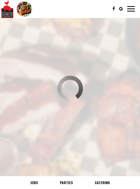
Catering (102, 182)
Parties (66, 182)
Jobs (34, 182)
